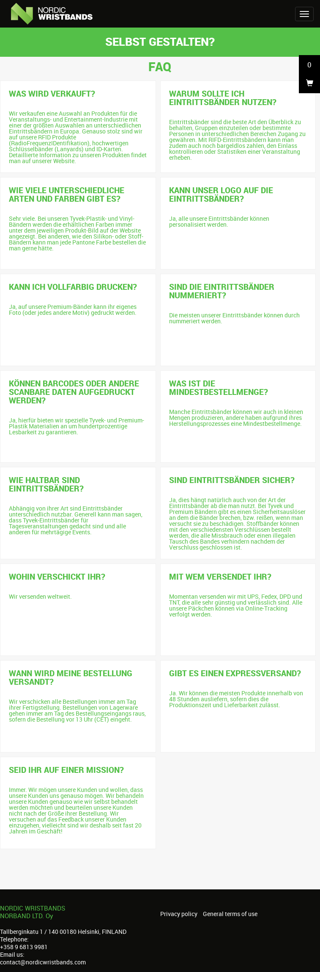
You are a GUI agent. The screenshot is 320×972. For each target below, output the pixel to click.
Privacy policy (178, 914)
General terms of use (230, 914)
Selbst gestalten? (160, 41)
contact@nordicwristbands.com (43, 962)
